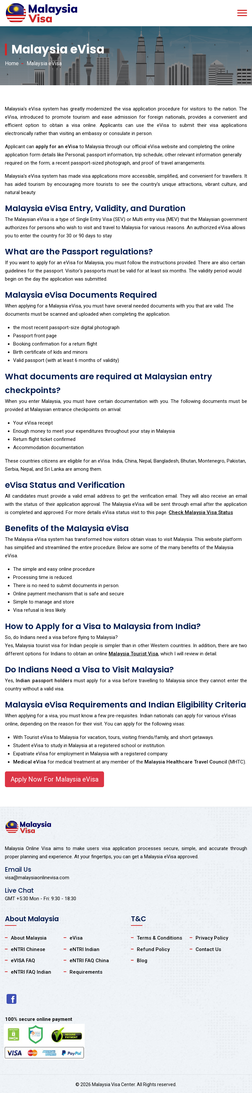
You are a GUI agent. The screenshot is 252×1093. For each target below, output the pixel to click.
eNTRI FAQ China (89, 961)
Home (12, 63)
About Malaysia (29, 938)
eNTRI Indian (84, 949)
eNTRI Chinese (28, 949)
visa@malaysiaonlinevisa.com (37, 878)
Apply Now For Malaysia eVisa (54, 779)
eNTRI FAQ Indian (31, 972)
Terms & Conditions (159, 938)
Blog (142, 961)
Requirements (86, 972)
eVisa (76, 938)
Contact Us (208, 949)
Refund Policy (153, 949)
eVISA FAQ (23, 961)
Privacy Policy (212, 938)
